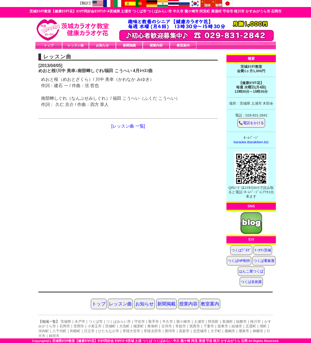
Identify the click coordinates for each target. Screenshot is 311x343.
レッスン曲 (76, 45)
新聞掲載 (129, 45)
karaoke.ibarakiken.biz (251, 142)
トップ (48, 45)
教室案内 (183, 45)
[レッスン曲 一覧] (128, 126)
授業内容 (156, 45)
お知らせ (102, 45)
